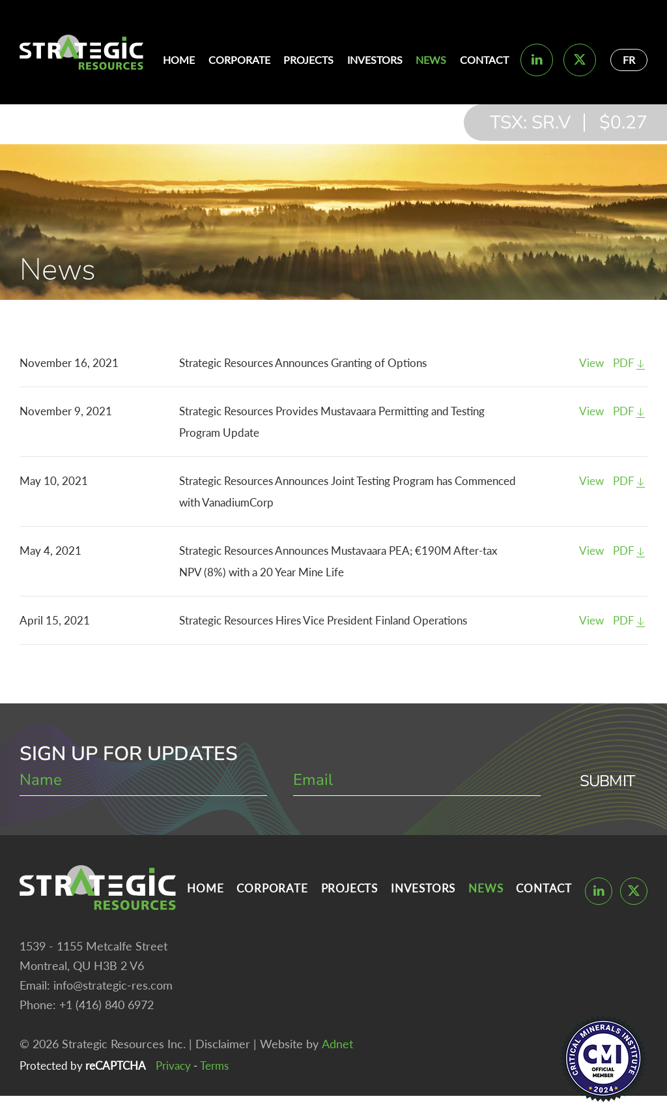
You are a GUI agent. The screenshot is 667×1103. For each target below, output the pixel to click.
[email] (417, 781)
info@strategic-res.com (113, 985)
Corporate (239, 59)
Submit (607, 781)
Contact (484, 59)
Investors (375, 59)
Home (179, 59)
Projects (308, 59)
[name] (143, 781)
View (591, 363)
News (431, 59)
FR (629, 59)
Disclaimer (222, 1044)
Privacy (173, 1065)
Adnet (337, 1044)
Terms (214, 1065)
